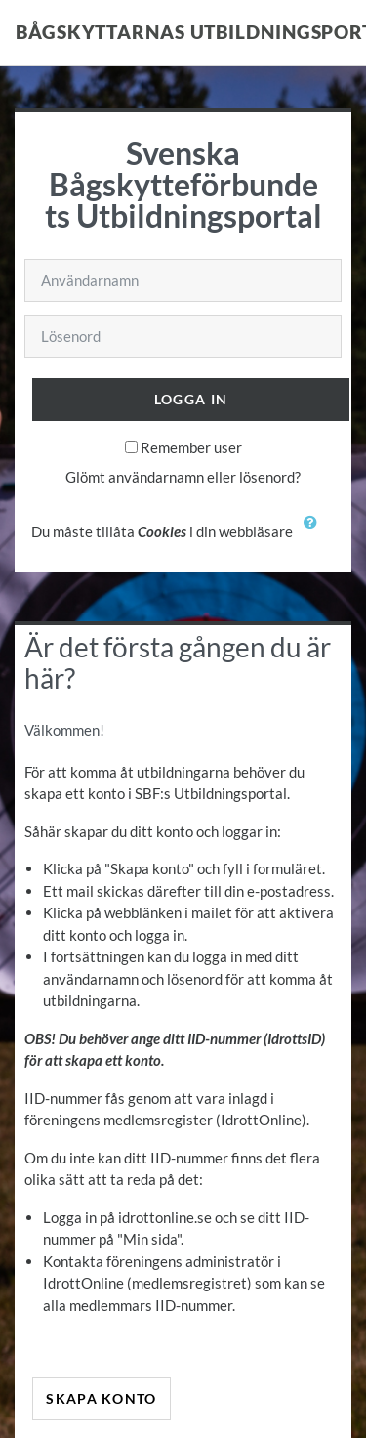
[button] (315, 533)
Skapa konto (101, 1398)
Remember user (191, 447)
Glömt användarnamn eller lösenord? (183, 477)
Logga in (190, 399)
